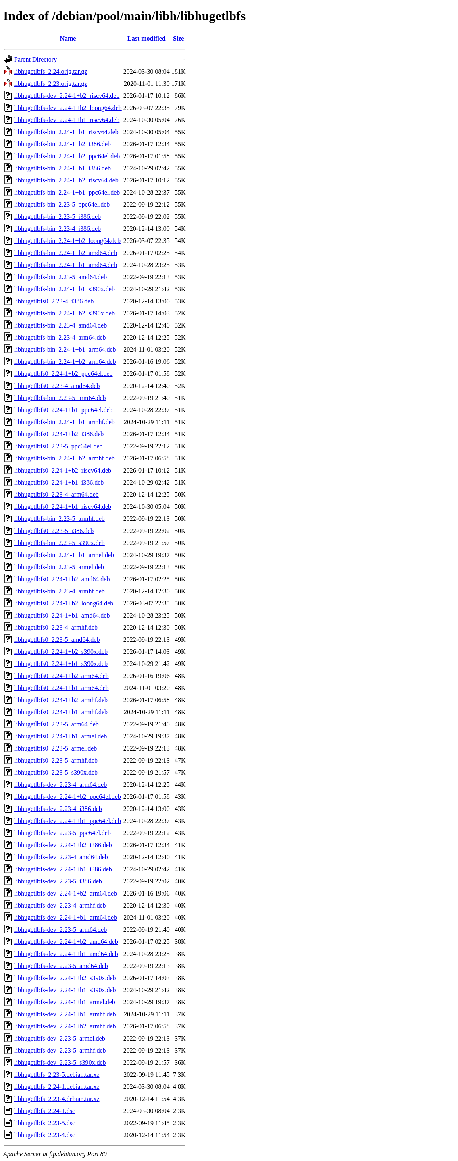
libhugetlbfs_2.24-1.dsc (44, 1110)
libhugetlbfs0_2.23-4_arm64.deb (56, 494)
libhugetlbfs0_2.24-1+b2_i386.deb (59, 434)
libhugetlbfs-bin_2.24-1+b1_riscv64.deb (66, 132)
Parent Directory (35, 59)
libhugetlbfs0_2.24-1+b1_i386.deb (59, 482)
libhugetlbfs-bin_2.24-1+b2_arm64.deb (65, 361)
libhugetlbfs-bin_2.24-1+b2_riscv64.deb (66, 180)
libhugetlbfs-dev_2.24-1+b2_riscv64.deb (66, 95)
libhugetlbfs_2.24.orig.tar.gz (50, 71)
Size (178, 38)
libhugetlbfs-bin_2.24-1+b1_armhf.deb (64, 422)
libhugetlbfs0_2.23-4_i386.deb (54, 301)
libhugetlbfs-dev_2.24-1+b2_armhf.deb (65, 1026)
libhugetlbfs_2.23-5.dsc (44, 1123)
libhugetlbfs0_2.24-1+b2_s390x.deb (61, 651)
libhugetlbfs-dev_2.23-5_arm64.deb (60, 929)
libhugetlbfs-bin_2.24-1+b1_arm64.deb (65, 349)
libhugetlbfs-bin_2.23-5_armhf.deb (59, 518)
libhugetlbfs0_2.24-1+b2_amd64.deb (62, 579)
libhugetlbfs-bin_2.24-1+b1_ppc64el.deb (67, 192)
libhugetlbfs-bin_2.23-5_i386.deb (57, 216)
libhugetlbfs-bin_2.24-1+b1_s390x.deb (64, 289)
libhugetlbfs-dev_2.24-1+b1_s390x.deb (65, 990)
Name (68, 38)
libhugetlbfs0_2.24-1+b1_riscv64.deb (62, 506)
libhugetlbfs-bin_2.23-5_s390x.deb (59, 542)
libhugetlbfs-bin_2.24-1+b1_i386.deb (62, 168)
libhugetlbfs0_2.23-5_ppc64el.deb (58, 446)
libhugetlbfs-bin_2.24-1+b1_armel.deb (64, 554)
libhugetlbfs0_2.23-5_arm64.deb (56, 724)
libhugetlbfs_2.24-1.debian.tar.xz (57, 1086)
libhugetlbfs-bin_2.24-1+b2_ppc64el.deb (67, 156)
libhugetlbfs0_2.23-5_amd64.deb (57, 639)
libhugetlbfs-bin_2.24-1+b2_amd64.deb (65, 252)
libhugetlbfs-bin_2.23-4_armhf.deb (59, 591)
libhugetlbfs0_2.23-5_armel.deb (55, 748)
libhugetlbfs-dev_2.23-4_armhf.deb (60, 905)
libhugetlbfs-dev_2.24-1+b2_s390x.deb (65, 977)
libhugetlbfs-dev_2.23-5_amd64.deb (61, 965)
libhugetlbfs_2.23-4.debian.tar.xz (57, 1098)
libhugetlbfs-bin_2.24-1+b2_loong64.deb (67, 240)
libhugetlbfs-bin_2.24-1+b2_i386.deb (62, 144)
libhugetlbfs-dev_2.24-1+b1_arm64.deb (65, 917)
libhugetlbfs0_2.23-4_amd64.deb (57, 385)
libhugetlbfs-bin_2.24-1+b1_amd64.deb (65, 264)
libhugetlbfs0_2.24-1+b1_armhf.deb (61, 712)
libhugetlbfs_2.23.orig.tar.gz (50, 83)
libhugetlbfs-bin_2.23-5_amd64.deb (60, 277)
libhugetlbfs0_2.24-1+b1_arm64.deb (61, 687)
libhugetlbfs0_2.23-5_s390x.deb (56, 772)
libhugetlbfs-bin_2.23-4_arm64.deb (60, 337)
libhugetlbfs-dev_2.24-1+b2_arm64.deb (65, 893)
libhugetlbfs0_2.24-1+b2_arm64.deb (61, 675)
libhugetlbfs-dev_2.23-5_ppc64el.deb (62, 832)
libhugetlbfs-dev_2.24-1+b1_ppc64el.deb (67, 820)
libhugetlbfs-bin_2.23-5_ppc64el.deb (62, 204)
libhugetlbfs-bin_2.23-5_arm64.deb (60, 397)
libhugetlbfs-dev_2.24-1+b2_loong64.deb (68, 107)
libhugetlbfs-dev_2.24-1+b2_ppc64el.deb (67, 796)
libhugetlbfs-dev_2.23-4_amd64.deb (61, 857)
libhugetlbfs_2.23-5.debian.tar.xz (57, 1074)
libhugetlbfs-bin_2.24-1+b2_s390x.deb (64, 313)
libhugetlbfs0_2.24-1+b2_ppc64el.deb (63, 373)
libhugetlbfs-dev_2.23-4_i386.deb (58, 808)
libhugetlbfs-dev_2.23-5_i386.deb (58, 881)
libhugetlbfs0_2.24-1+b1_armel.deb (60, 736)
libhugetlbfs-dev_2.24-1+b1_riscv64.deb (66, 119)
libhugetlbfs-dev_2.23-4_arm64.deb (60, 784)
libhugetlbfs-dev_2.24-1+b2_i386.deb (63, 845)
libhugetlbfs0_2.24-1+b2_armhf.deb (61, 700)
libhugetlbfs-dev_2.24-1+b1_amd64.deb (66, 953)
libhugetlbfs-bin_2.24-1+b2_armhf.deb (64, 458)
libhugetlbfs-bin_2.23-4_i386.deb (57, 228)
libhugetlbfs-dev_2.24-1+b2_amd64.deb (66, 941)
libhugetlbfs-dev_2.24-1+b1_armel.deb (64, 1002)
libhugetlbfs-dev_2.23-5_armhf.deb (60, 1050)
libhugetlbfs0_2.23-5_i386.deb (54, 530)
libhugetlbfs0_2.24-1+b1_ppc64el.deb (63, 409)
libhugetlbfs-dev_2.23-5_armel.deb (59, 1038)
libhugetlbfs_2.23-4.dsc (44, 1135)
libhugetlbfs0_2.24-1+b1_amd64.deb (62, 615)
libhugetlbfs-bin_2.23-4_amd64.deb (60, 325)
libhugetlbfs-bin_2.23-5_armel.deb (59, 567)
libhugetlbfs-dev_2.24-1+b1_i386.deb (63, 869)
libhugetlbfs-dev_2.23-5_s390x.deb (60, 1062)
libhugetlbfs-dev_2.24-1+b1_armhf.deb (65, 1014)
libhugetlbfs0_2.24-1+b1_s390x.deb (61, 663)
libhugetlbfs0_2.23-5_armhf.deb (56, 760)
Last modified (146, 38)
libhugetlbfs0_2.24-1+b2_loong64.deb (63, 603)
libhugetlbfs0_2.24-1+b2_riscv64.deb (62, 470)
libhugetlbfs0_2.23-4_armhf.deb (56, 627)
